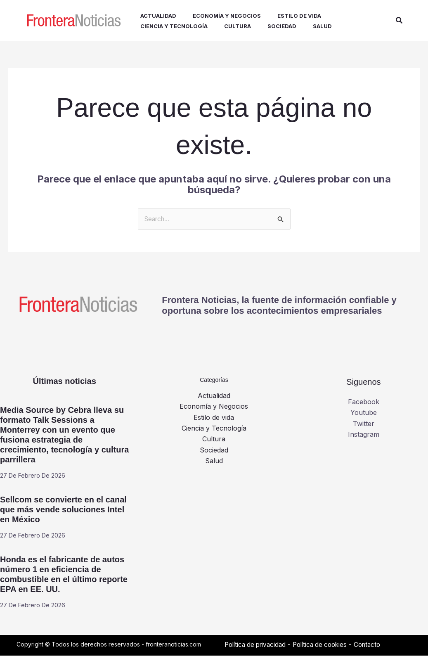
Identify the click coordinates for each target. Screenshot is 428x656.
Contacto (377, 645)
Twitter (363, 424)
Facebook (363, 402)
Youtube (363, 413)
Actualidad (214, 396)
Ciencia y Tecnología (214, 428)
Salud (214, 461)
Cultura (213, 440)
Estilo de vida (214, 418)
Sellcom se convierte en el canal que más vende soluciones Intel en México (63, 509)
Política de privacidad (258, 645)
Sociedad (214, 450)
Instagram (363, 435)
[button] (399, 21)
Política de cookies (327, 645)
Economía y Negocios (214, 407)
